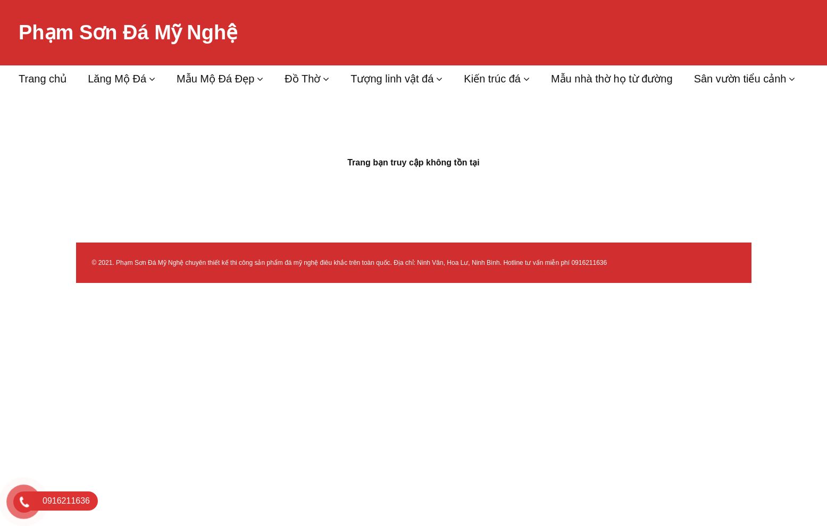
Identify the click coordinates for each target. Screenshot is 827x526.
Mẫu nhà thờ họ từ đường (612, 79)
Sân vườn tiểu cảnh (740, 79)
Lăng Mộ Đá (117, 79)
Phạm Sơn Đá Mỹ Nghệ (128, 32)
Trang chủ (42, 79)
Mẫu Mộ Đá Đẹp (215, 79)
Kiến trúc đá (492, 79)
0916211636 (589, 262)
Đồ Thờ (302, 79)
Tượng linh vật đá (391, 79)
